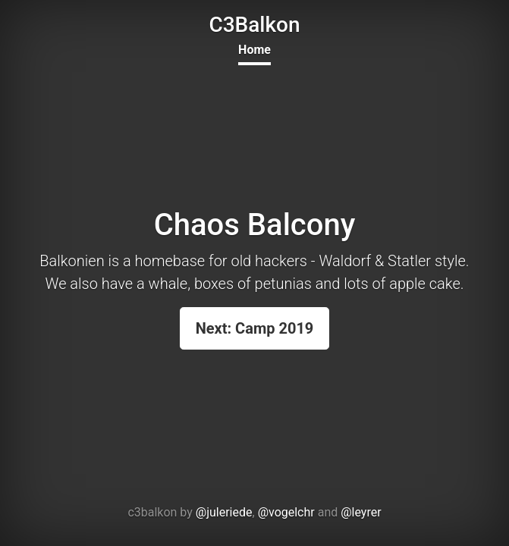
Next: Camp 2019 (255, 328)
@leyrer (361, 512)
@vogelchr (286, 512)
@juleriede (224, 512)
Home (254, 49)
